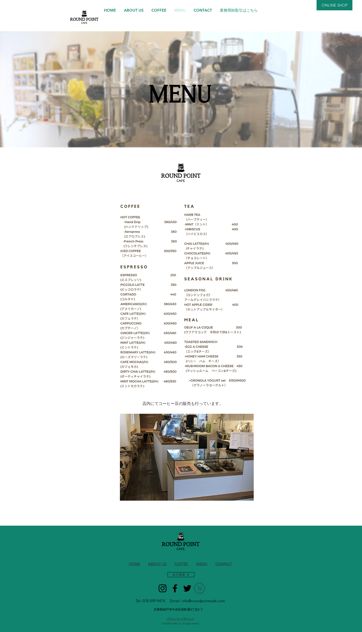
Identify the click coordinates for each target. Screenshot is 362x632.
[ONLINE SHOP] (334, 5)
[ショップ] (199, 588)
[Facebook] (175, 588)
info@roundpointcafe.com (203, 600)
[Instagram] (162, 588)
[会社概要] (181, 574)
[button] (187, 457)
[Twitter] (187, 588)
